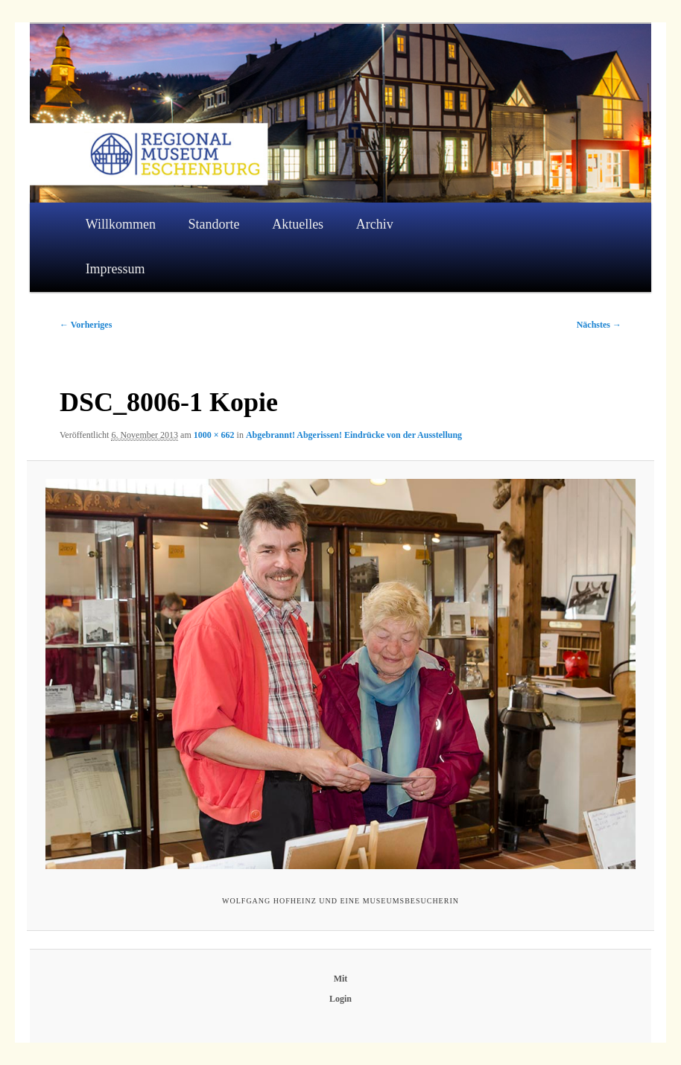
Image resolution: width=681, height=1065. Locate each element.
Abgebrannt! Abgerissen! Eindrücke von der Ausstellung (354, 435)
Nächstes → (599, 325)
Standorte (214, 224)
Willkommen (121, 224)
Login (340, 999)
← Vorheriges (86, 325)
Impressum (115, 268)
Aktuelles (297, 224)
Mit (341, 978)
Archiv (374, 224)
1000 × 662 (214, 435)
